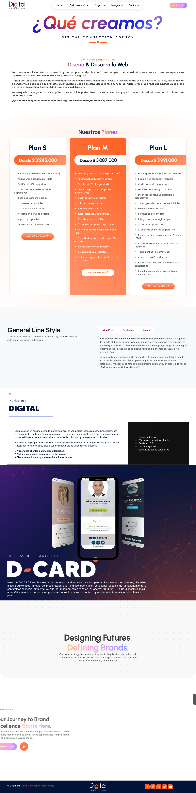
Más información (37, 236)
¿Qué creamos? (78, 5)
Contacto (134, 5)
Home (59, 5)
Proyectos (99, 5)
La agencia (117, 5)
